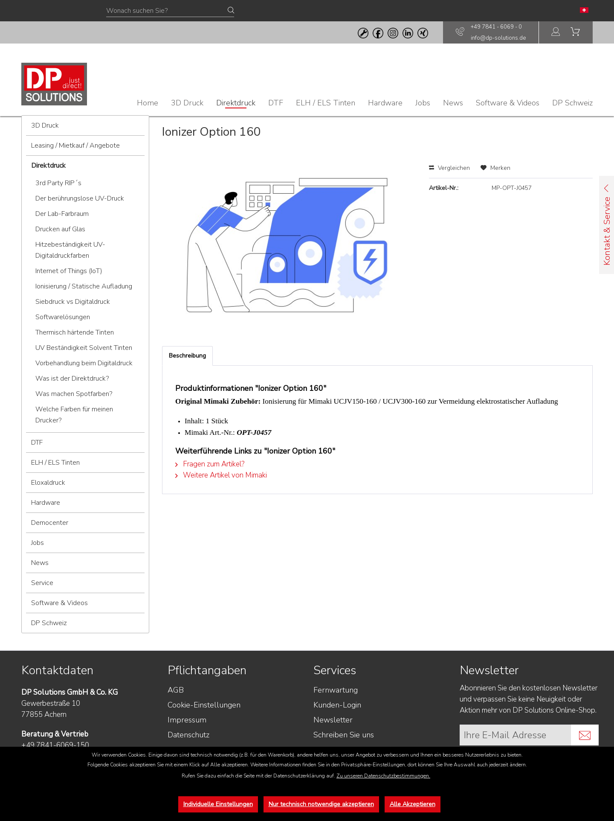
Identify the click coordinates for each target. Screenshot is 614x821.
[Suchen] (231, 10)
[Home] (147, 103)
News (40, 563)
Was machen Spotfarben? (73, 394)
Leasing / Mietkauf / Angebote (75, 145)
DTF (37, 442)
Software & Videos (59, 603)
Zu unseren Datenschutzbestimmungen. (383, 775)
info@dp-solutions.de (498, 38)
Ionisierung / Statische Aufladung (83, 286)
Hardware (45, 502)
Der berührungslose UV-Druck (79, 198)
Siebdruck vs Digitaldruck (72, 301)
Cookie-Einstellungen (204, 705)
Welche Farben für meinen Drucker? (74, 415)
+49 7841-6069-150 (55, 745)
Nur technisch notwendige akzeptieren (321, 804)
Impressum (187, 720)
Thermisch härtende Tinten (74, 332)
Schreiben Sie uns (343, 735)
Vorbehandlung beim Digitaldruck (84, 363)
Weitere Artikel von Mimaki (221, 475)
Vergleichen (449, 168)
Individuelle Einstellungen (218, 804)
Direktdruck (48, 165)
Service (42, 583)
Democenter (49, 522)
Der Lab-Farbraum (62, 213)
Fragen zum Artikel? (209, 464)
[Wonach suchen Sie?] (170, 11)
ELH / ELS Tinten (55, 462)
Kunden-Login (337, 705)
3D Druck (45, 125)
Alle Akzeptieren (412, 804)
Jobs (37, 542)
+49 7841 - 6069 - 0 (496, 27)
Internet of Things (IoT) (68, 271)
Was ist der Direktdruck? (72, 378)
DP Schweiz (49, 623)
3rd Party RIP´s (58, 183)
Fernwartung (335, 690)
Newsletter (333, 720)
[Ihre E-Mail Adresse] (515, 735)
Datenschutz (188, 735)
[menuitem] (556, 32)
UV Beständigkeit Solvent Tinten (83, 347)
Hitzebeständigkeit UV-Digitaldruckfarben (70, 250)
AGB (176, 690)
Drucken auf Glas (60, 229)
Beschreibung (187, 356)
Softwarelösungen (62, 317)
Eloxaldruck (48, 482)
